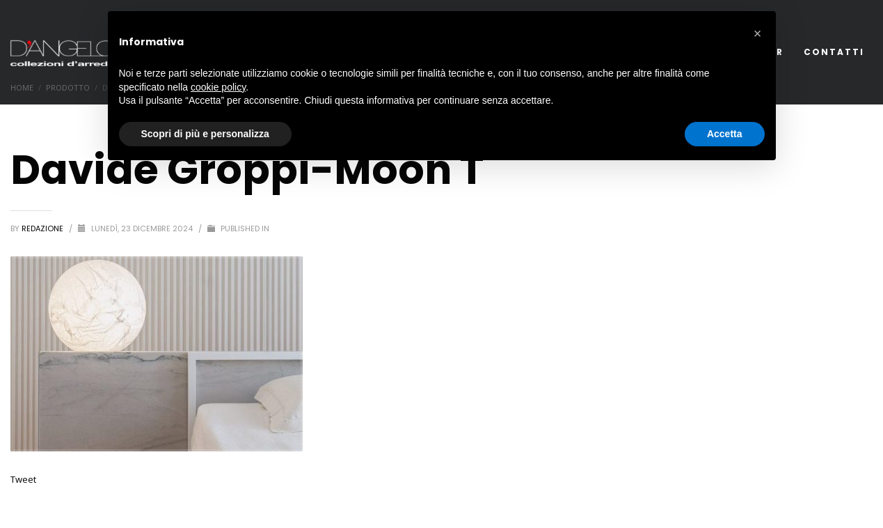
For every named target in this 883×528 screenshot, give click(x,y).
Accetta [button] (724, 133)
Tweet (23, 479)
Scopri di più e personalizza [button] (205, 133)
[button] (758, 33)
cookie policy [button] (218, 87)
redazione (43, 228)
